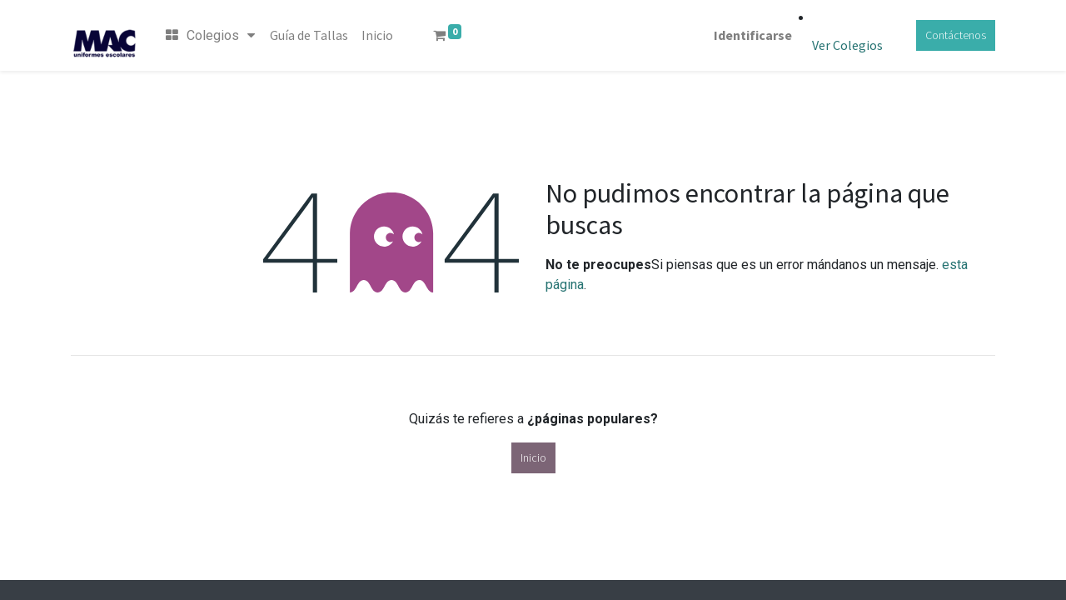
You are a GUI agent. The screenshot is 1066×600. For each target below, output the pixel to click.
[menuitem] (309, 35)
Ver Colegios (847, 45)
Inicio (533, 457)
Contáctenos (955, 35)
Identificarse (753, 35)
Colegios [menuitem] (210, 35)
